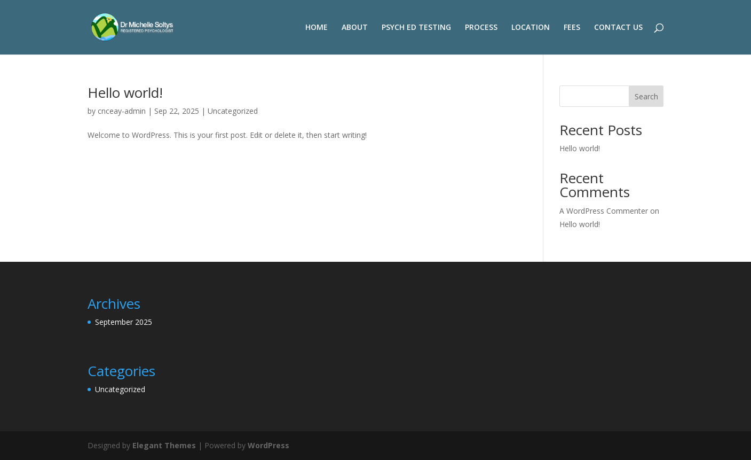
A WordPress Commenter (603, 211)
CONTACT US (618, 28)
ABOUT (355, 28)
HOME (316, 28)
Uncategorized (233, 111)
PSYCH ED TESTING (416, 28)
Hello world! (125, 92)
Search (646, 96)
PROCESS (481, 28)
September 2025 (123, 322)
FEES (572, 28)
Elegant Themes (164, 445)
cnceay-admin (122, 111)
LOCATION (530, 28)
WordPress (268, 445)
